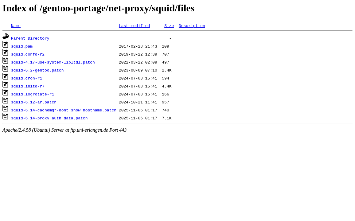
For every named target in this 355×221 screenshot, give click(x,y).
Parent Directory (30, 38)
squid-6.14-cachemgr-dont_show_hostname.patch (63, 110)
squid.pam (22, 46)
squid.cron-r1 (26, 78)
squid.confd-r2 (28, 54)
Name (16, 25)
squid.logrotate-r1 (32, 94)
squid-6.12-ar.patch (34, 102)
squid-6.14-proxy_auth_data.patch (49, 118)
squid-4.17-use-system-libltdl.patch (53, 62)
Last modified (134, 25)
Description (192, 25)
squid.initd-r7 (28, 86)
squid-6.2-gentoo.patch (37, 70)
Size (169, 25)
